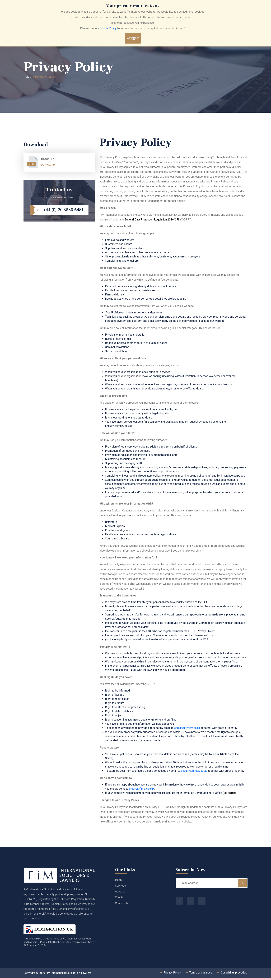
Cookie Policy (108, 28)
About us (120, 891)
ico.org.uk (229, 792)
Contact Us (121, 903)
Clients (119, 897)
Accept (133, 38)
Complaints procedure (234, 972)
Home (27, 76)
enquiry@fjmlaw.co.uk (187, 728)
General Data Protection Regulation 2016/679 (152, 219)
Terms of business (200, 972)
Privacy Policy (45, 76)
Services (120, 885)
